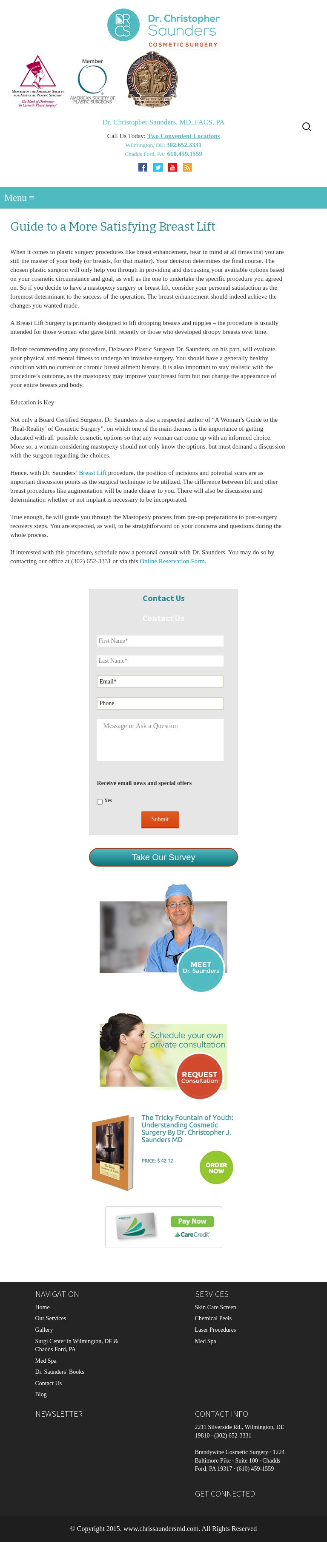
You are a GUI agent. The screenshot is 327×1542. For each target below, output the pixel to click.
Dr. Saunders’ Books (59, 1372)
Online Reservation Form (172, 561)
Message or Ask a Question (160, 740)
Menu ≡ (19, 197)
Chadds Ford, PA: (146, 154)
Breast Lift (93, 472)
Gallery (44, 1330)
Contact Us (48, 1383)
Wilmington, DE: (145, 145)
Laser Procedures (215, 1330)
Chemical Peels (213, 1318)
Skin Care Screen (215, 1307)
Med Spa (46, 1361)
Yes (108, 800)
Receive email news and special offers (144, 783)
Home (42, 1307)
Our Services (50, 1318)
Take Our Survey (163, 857)
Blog (41, 1394)
